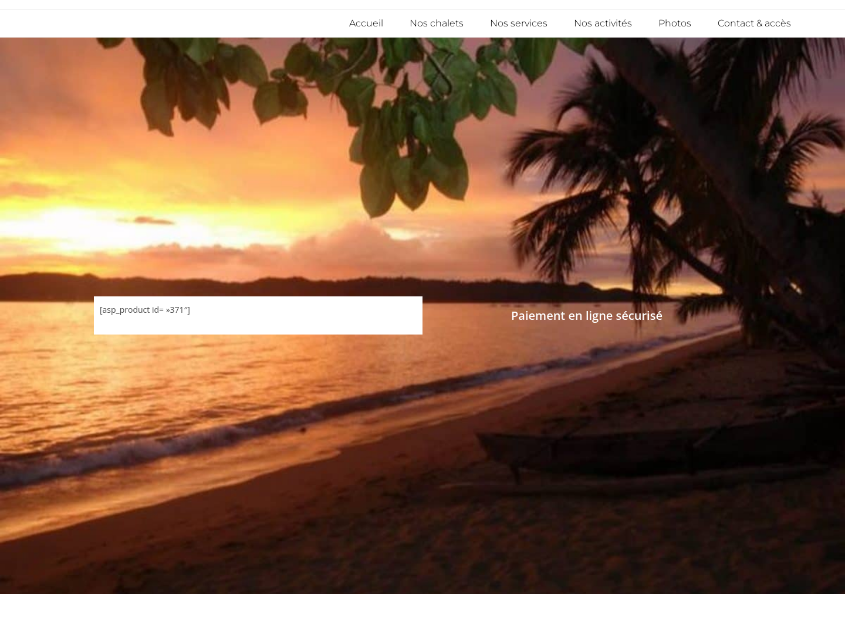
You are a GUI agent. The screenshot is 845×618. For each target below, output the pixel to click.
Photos (674, 23)
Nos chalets (437, 23)
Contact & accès (754, 23)
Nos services (518, 23)
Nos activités (603, 23)
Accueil (366, 23)
